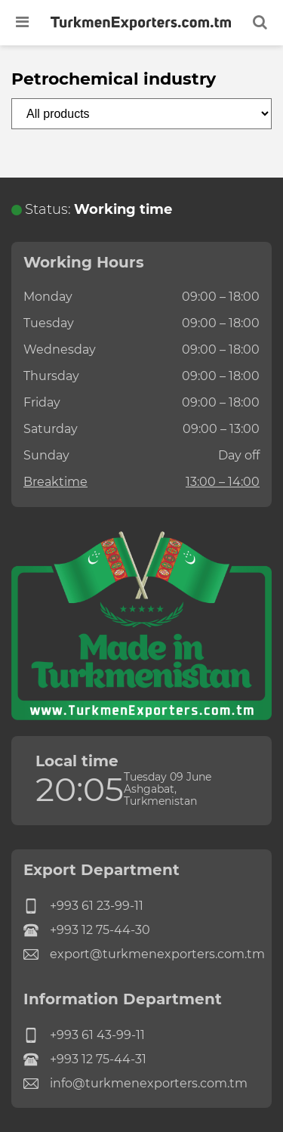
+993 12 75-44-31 (84, 1059)
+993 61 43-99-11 (84, 1035)
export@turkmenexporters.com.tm (141, 954)
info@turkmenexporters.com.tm (135, 1083)
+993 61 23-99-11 (83, 906)
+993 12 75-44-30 (86, 930)
